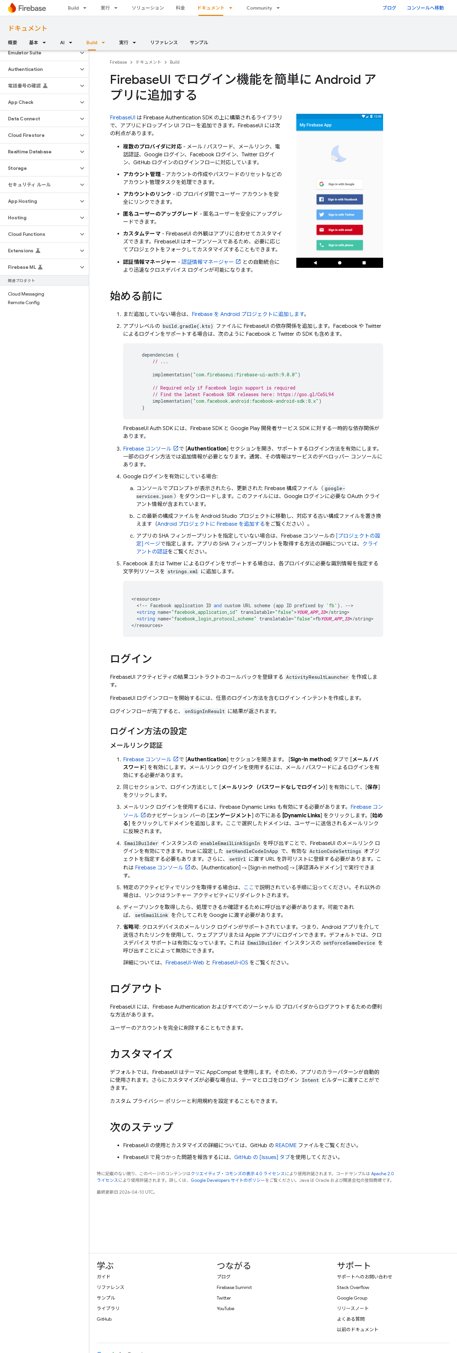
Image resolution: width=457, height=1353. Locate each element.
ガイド (104, 1277)
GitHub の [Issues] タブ (262, 1157)
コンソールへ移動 (425, 8)
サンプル (199, 43)
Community (259, 8)
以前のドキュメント (357, 1330)
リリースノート (353, 1308)
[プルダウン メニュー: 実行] (118, 8)
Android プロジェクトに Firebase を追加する (211, 524)
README (286, 1145)
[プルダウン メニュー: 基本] (46, 42)
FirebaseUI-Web (184, 963)
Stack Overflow (353, 1287)
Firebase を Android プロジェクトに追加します (248, 314)
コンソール (147, 449)
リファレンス (164, 43)
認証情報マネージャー (207, 262)
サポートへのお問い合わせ (364, 1277)
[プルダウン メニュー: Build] (87, 8)
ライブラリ (108, 1308)
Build (73, 8)
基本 (33, 43)
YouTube (225, 1308)
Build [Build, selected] (91, 43)
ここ (249, 887)
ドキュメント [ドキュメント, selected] (211, 8)
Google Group (352, 1298)
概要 (12, 43)
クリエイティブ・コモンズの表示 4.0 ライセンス (238, 1174)
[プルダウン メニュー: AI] (73, 42)
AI (62, 43)
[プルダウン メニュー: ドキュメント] (233, 8)
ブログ (389, 8)
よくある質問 (351, 1319)
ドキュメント (28, 28)
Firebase (118, 62)
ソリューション (148, 8)
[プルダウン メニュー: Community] (280, 8)
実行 (105, 8)
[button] (39, 52)
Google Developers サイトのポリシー (228, 1180)
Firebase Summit (234, 1287)
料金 (180, 8)
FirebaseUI (122, 117)
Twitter (224, 1298)
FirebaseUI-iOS (230, 963)
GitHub (104, 1319)
